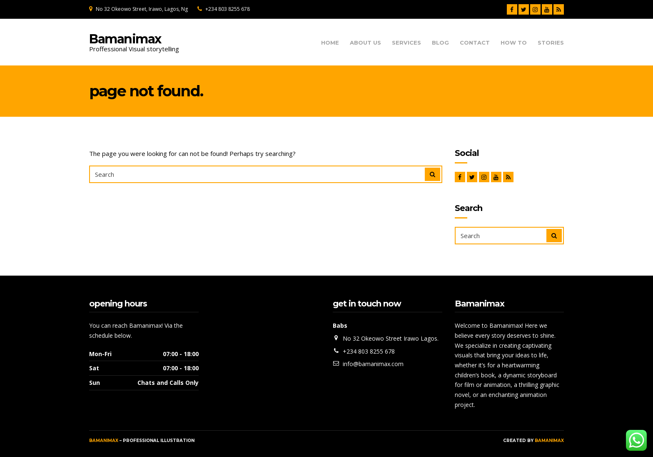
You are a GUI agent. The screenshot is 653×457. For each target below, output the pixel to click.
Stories (551, 43)
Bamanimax (125, 39)
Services (406, 43)
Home (330, 43)
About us (365, 43)
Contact (475, 43)
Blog (440, 43)
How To (514, 43)
